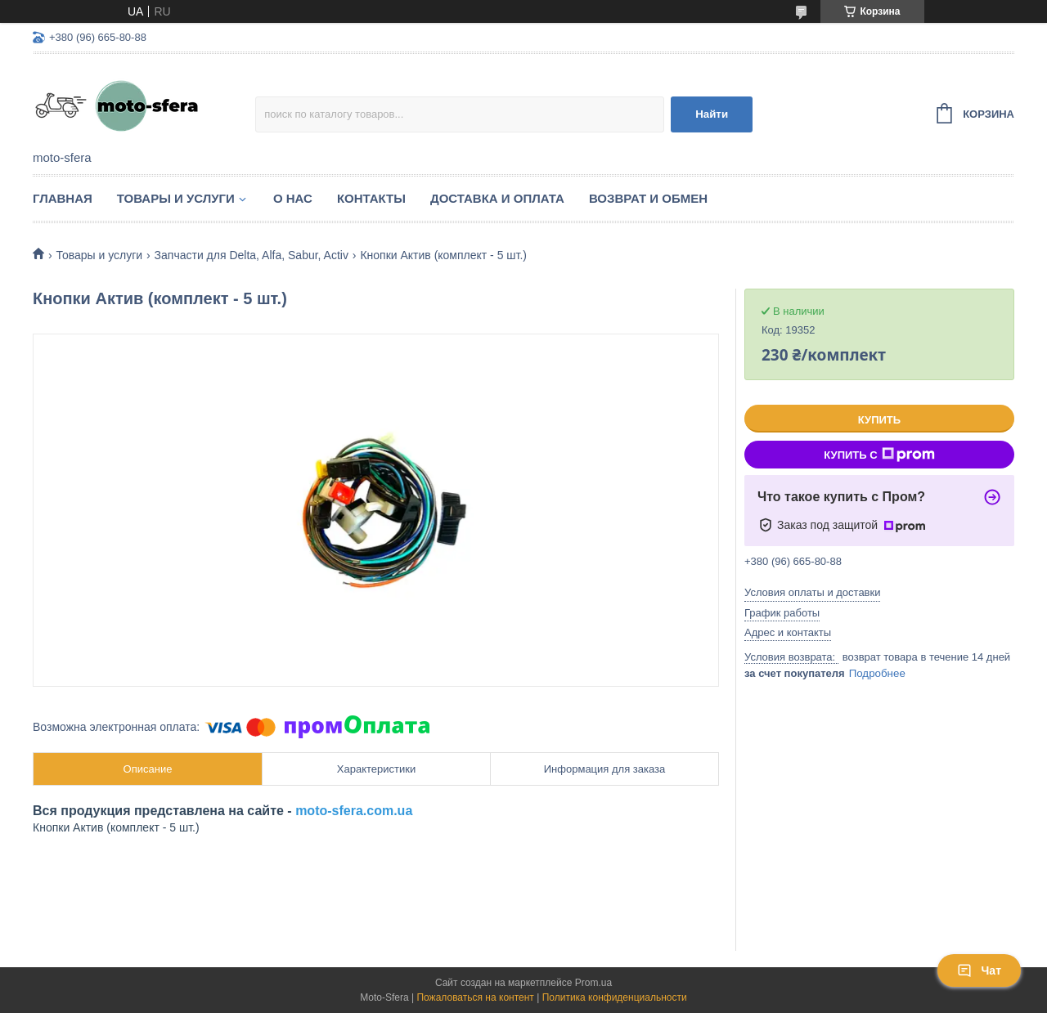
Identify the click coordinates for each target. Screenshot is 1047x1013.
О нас (292, 198)
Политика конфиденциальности (614, 997)
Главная (62, 198)
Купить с (879, 454)
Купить (879, 420)
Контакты (371, 198)
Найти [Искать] (711, 114)
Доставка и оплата (497, 198)
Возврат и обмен (648, 198)
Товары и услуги (176, 198)
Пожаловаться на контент (474, 997)
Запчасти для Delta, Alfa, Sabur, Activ (251, 255)
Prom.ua (593, 982)
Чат (979, 970)
